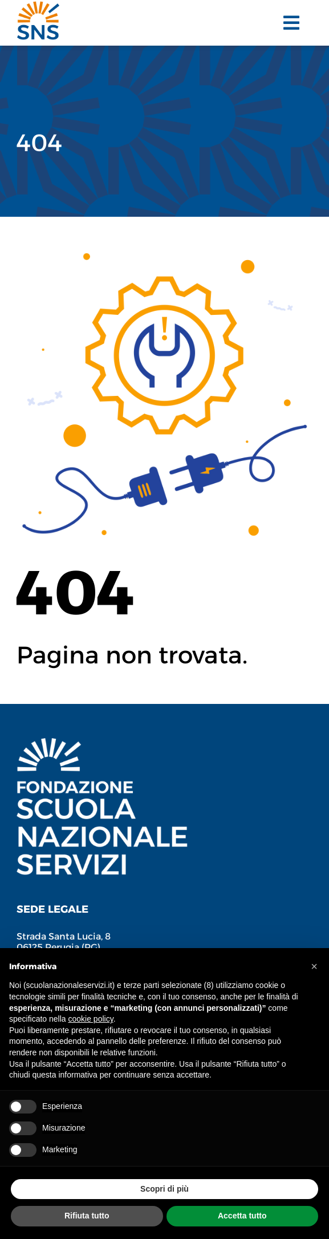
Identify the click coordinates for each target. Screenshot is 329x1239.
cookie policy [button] (90, 1018)
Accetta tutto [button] (242, 1215)
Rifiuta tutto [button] (86, 1215)
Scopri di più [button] (164, 1188)
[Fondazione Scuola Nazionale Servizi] (102, 744)
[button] (314, 966)
